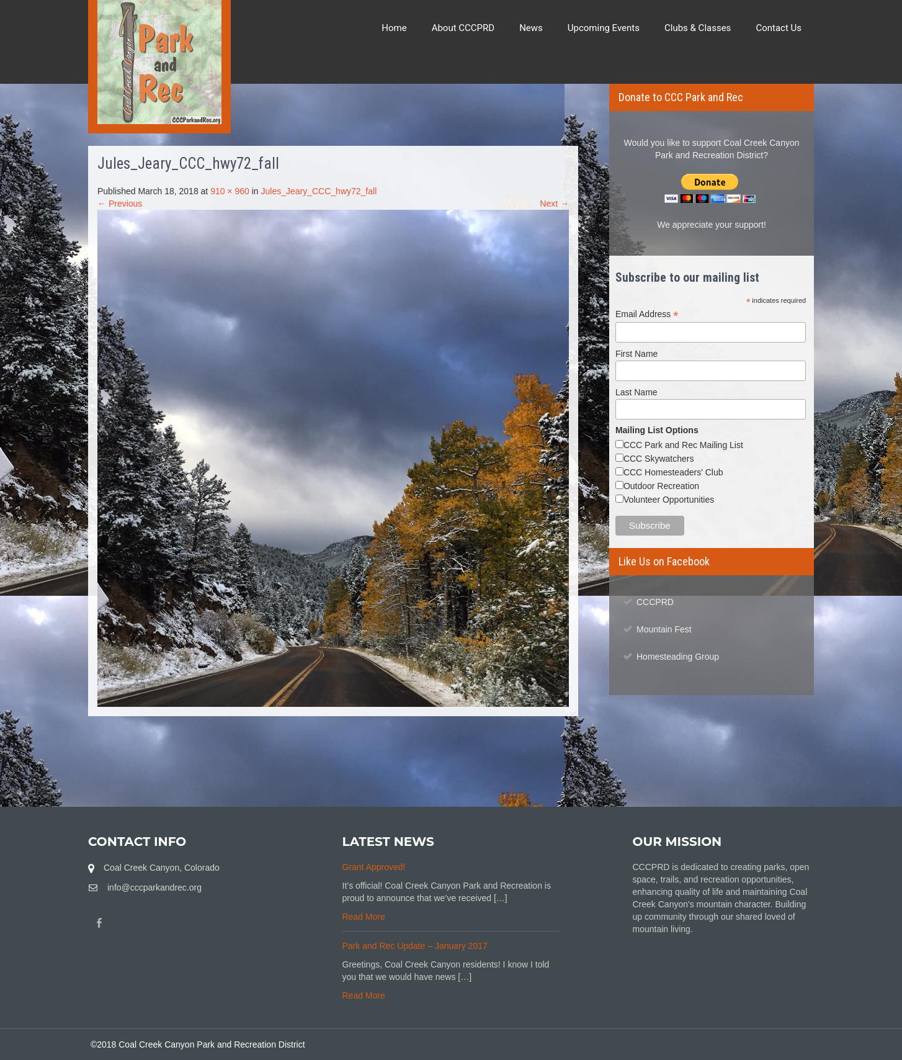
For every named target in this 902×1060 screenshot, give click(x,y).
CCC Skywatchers (658, 459)
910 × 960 (229, 191)
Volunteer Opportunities (668, 500)
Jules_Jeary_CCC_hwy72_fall (319, 191)
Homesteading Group (677, 657)
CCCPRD (655, 602)
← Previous (119, 204)
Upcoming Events (604, 28)
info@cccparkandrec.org (154, 887)
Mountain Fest (664, 629)
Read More (363, 917)
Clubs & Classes (697, 28)
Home (394, 28)
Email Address (647, 314)
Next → (554, 204)
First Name (636, 354)
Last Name (636, 392)
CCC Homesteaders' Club (673, 472)
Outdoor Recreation (661, 486)
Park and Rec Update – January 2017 (415, 946)
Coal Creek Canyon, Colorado (162, 868)
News (531, 28)
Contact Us (779, 28)
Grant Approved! (374, 867)
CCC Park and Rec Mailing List (683, 445)
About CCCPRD (463, 28)
